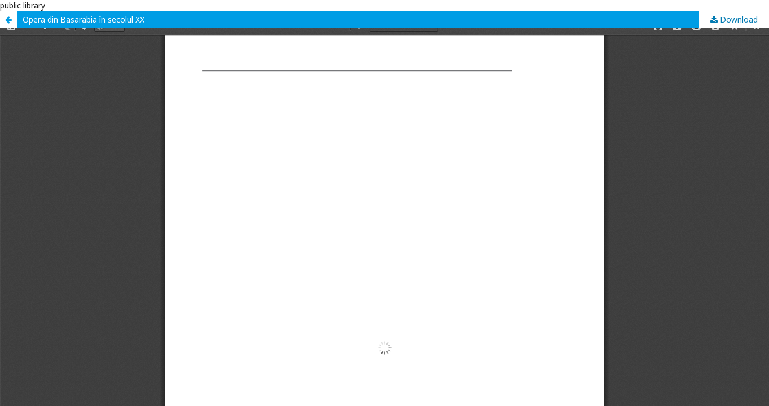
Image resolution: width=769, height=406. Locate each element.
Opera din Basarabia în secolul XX (83, 19)
